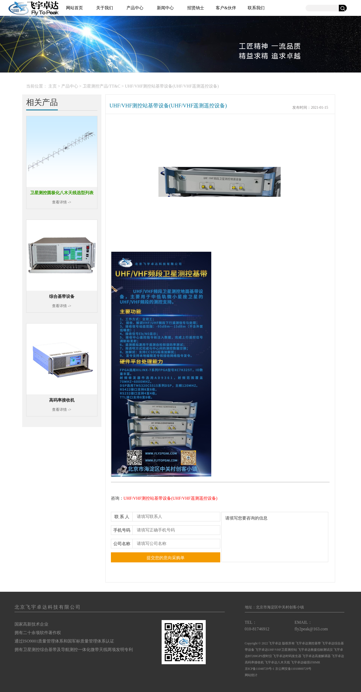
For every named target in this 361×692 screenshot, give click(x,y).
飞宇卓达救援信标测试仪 (316, 650)
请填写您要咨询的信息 (275, 537)
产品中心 (134, 8)
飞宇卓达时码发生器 (287, 656)
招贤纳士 (195, 8)
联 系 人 (121, 517)
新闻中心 (165, 8)
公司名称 (121, 543)
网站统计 (251, 675)
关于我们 (104, 8)
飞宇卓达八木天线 (277, 662)
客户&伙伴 (226, 8)
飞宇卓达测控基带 (308, 643)
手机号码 (121, 530)
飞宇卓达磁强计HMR (305, 662)
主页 (52, 86)
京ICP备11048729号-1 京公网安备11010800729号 (278, 669)
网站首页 (74, 8)
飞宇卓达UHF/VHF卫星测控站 (276, 650)
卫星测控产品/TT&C (101, 86)
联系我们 (256, 8)
